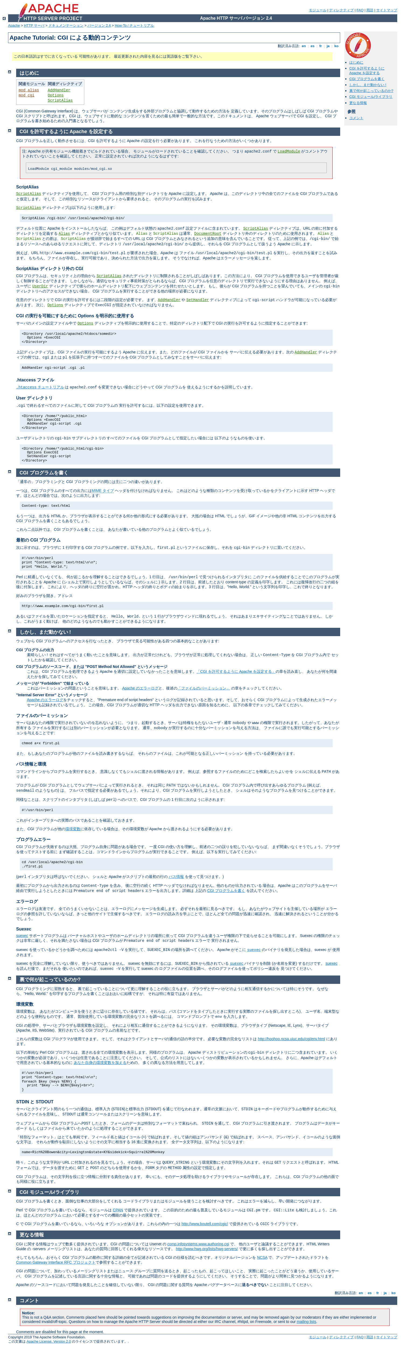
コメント (356, 118)
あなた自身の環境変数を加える (100, 1062)
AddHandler (59, 90)
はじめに (356, 62)
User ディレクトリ (34, 398)
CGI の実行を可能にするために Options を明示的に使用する (75, 315)
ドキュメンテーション (65, 25)
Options (56, 95)
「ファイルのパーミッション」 (203, 688)
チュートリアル (40, 387)
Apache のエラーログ (140, 688)
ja (328, 46)
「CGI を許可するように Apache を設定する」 (236, 671)
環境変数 (72, 829)
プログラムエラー (33, 839)
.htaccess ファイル (35, 380)
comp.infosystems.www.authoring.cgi (198, 1244)
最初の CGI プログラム (38, 540)
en (304, 46)
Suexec (23, 929)
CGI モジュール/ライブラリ (370, 97)
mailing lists (306, 1321)
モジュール (317, 10)
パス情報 (176, 876)
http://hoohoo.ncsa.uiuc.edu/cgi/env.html (291, 1039)
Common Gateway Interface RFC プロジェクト (56, 1262)
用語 (369, 10)
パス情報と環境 (31, 764)
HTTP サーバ (34, 25)
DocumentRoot (207, 234)
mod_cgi (26, 95)
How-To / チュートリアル (134, 25)
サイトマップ (386, 10)
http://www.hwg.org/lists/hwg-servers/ (207, 1249)
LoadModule (288, 151)
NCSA (262, 1257)
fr (320, 46)
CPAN (118, 1210)
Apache (14, 25)
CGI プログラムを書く (367, 79)
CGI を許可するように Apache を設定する (367, 70)
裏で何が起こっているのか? (371, 91)
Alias (64, 234)
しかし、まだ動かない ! (367, 85)
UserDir (40, 286)
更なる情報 (358, 103)
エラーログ (27, 901)
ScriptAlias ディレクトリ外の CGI (49, 268)
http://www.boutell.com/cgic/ (204, 1224)
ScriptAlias (60, 100)
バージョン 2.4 (99, 25)
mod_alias (29, 90)
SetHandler (197, 300)
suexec (22, 935)
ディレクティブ (341, 10)
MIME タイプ (103, 490)
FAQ (360, 10)
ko (336, 46)
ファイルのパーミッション (42, 715)
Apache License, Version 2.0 (49, 1341)
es (313, 46)
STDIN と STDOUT (35, 1102)
